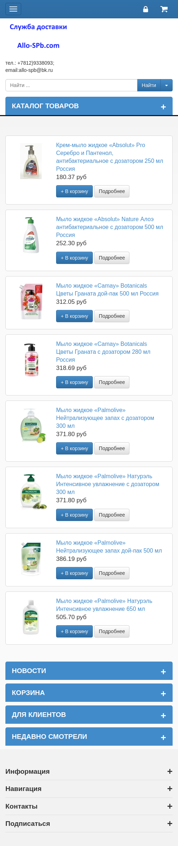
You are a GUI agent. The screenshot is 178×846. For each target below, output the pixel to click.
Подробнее (112, 191)
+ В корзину (74, 191)
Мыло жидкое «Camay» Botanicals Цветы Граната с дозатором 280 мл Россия (103, 352)
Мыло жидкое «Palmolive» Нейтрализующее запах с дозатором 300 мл (105, 418)
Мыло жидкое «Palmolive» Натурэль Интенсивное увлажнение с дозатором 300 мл (107, 484)
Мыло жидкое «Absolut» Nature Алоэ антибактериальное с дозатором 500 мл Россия (109, 227)
